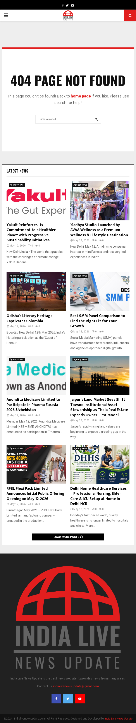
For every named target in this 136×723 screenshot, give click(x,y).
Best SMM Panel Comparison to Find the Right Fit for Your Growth (97, 321)
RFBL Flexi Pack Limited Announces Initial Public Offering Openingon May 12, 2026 (35, 493)
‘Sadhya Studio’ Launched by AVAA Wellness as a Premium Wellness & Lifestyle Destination (99, 230)
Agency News (17, 185)
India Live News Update (119, 718)
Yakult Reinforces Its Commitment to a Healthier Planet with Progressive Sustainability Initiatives (31, 232)
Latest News (17, 171)
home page (81, 96)
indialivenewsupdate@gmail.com (76, 686)
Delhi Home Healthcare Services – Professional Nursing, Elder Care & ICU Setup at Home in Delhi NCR (98, 496)
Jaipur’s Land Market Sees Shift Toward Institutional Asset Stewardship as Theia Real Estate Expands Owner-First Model (99, 407)
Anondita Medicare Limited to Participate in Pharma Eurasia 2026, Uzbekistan (33, 404)
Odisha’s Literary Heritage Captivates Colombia (30, 318)
